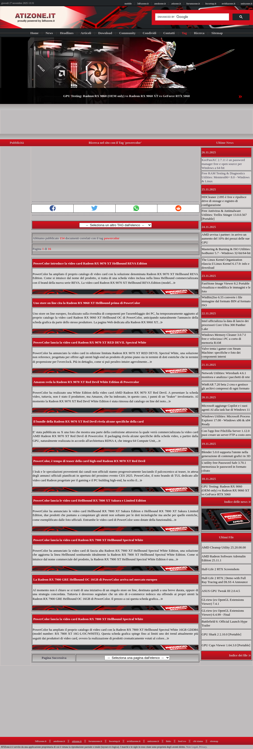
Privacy (203, 747)
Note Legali (192, 747)
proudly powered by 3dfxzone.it (36, 21)
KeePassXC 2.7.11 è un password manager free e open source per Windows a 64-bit (223, 164)
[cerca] (192, 17)
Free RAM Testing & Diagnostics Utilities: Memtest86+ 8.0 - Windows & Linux (226, 177)
